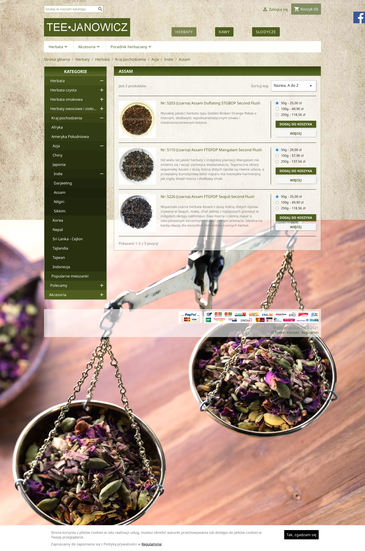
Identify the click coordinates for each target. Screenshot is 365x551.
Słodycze (266, 31)
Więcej (296, 133)
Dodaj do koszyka (296, 124)
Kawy (224, 31)
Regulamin (310, 332)
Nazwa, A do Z (294, 86)
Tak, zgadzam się (301, 534)
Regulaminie (152, 544)
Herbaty (184, 31)
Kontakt (293, 332)
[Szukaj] (73, 9)
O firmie (277, 332)
